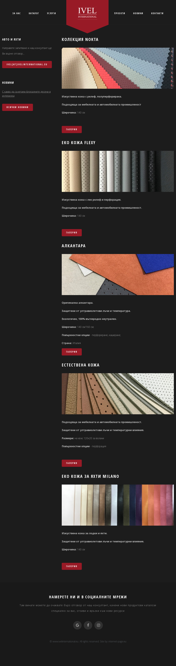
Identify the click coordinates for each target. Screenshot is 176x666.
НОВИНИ (138, 13)
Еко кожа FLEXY (79, 142)
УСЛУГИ (51, 13)
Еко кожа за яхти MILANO (90, 476)
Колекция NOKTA (80, 39)
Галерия (71, 129)
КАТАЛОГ (34, 13)
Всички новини (18, 107)
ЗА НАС (16, 13)
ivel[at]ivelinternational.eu (27, 64)
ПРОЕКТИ (119, 13)
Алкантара (74, 246)
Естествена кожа (81, 365)
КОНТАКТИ (157, 13)
